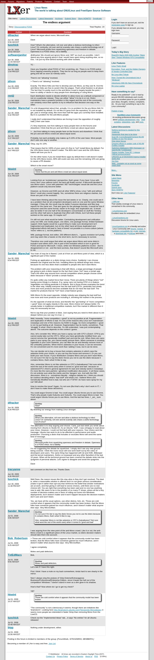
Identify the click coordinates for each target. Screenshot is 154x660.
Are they (115, 161)
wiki (136, 231)
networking (126, 122)
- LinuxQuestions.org (120, 218)
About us (88, 656)
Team (64, 2)
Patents (30, 2)
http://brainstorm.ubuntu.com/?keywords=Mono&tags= (78, 610)
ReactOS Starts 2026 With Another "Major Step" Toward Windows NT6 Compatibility (128, 56)
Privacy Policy (62, 656)
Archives (59, 18)
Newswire (115, 181)
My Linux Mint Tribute (120, 75)
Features (48, 2)
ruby (133, 122)
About (71, 2)
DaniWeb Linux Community (129, 115)
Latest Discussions (28, 18)
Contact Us (50, 656)
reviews (140, 229)
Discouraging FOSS (23, 27)
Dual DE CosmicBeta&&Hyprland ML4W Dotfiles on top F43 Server (128, 138)
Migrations (20, 2)
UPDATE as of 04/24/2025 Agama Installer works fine (129, 158)
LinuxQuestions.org (119, 226)
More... (114, 170)
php (137, 120)
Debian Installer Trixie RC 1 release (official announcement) (126, 153)
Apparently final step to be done (124, 134)
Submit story (116, 188)
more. (141, 122)
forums (133, 229)
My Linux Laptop (118, 86)
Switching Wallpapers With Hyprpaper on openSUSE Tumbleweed (128, 149)
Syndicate (115, 185)
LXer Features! (129, 193)
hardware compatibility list (122, 231)
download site (120, 233)
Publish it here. (117, 111)
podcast (132, 233)
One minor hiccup (119, 141)
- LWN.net (115, 202)
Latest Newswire (45, 18)
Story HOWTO (117, 190)
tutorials (142, 231)
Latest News (116, 178)
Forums (11, 2)
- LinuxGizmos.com (119, 211)
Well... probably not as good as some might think (126, 164)
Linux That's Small (119, 66)
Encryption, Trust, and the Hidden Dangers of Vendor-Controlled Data (128, 70)
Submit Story (70, 18)
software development (126, 120)
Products (38, 2)
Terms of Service (76, 656)
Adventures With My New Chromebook (127, 83)
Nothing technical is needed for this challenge (126, 131)
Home (3, 2)
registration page (118, 25)
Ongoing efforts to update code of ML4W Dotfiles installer (128, 145)
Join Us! (52, 643)
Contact (57, 2)
